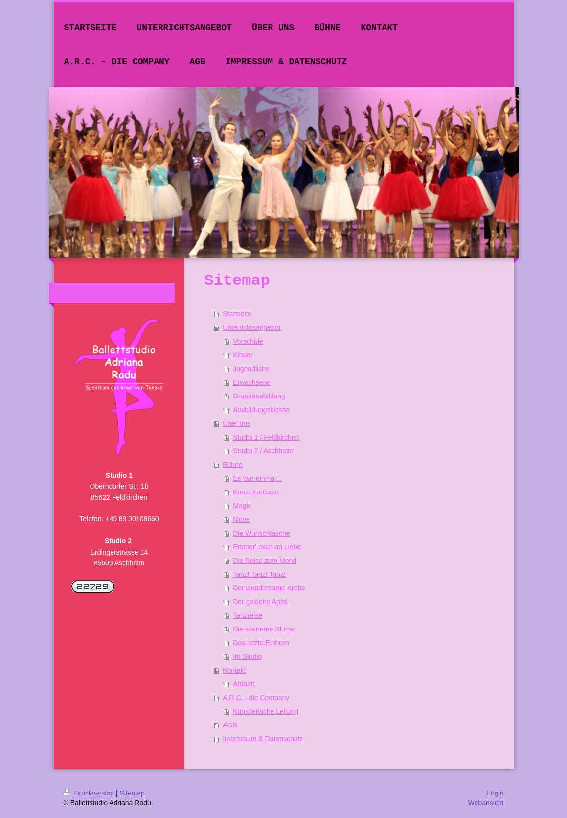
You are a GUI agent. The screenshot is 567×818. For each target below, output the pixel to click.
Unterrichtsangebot (251, 327)
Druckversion (90, 793)
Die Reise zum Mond (264, 560)
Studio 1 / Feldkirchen (266, 437)
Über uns (236, 423)
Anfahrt (244, 684)
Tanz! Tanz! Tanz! (259, 574)
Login (495, 793)
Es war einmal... (257, 478)
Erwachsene (252, 382)
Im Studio (247, 656)
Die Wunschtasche (261, 533)
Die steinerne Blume (264, 629)
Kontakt (234, 670)
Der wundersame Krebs (269, 588)
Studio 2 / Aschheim (263, 451)
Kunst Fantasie (255, 492)
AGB (230, 725)
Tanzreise (247, 615)
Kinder (242, 355)
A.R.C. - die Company (256, 697)
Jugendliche (251, 369)
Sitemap (132, 793)
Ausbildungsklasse (261, 410)
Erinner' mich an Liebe (267, 547)
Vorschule (248, 341)
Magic (242, 506)
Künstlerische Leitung (265, 711)
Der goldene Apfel (260, 602)
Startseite (237, 314)
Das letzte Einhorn (261, 643)
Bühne (232, 464)
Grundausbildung (259, 396)
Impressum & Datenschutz (263, 739)
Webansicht (486, 803)
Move (241, 519)
